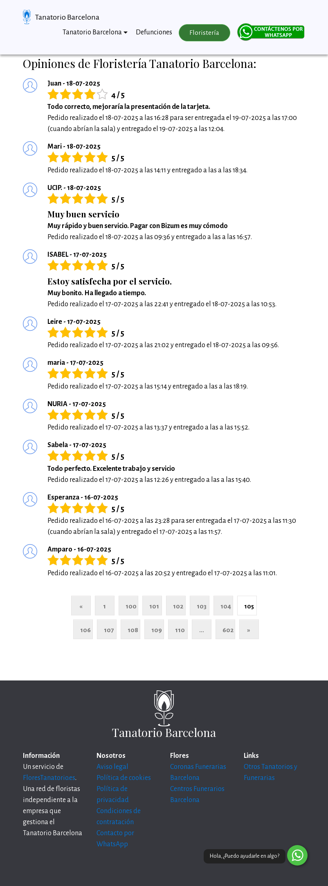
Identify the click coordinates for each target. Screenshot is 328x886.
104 (225, 606)
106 (85, 629)
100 (131, 606)
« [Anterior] (80, 606)
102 (178, 606)
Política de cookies (124, 778)
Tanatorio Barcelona (67, 17)
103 (202, 606)
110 (180, 629)
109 (156, 629)
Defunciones (154, 32)
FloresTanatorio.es (49, 778)
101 (154, 606)
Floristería (204, 32)
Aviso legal (112, 767)
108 (133, 629)
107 (109, 629)
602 (228, 629)
